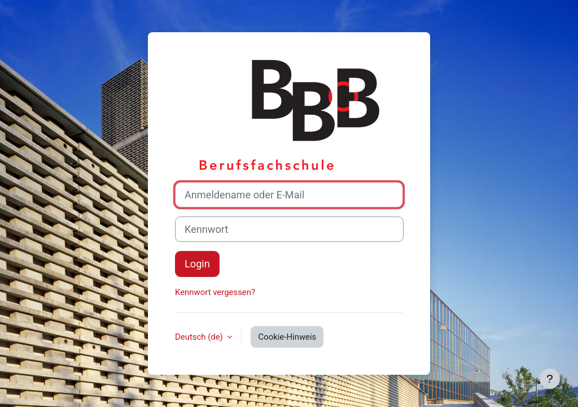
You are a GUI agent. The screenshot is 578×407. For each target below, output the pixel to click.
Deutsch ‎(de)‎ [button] (200, 337)
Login (197, 264)
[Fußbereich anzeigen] (550, 379)
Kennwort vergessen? (215, 292)
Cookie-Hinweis (287, 337)
